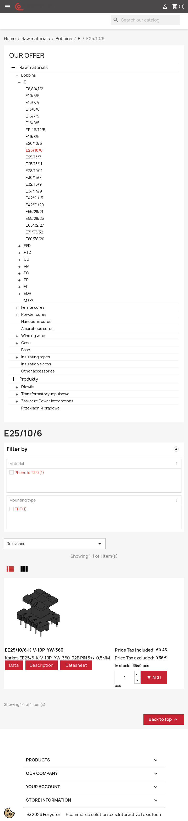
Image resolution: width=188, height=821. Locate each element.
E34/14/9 (34, 191)
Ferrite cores (33, 307)
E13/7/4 (32, 102)
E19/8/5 (32, 136)
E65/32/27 (35, 225)
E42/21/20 (35, 204)
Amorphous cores (37, 328)
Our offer (26, 55)
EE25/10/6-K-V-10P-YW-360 (34, 650)
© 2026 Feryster (44, 814)
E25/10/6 (34, 150)
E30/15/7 (33, 177)
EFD (27, 245)
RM (26, 266)
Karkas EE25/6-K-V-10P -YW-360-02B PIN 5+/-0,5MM (57, 658)
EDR (27, 293)
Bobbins (28, 75)
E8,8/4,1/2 (34, 88)
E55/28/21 (34, 211)
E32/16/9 (34, 184)
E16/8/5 (32, 122)
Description (41, 665)
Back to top (164, 719)
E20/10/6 (34, 143)
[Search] (145, 20)
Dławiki (27, 386)
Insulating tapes (35, 356)
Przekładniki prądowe (40, 408)
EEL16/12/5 (35, 129)
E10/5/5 (32, 95)
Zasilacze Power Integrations (47, 400)
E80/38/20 (35, 238)
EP (26, 286)
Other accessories (38, 371)
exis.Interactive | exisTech (135, 814)
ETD (27, 252)
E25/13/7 (33, 156)
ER (26, 279)
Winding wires (33, 335)
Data (14, 665)
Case (26, 342)
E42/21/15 (34, 197)
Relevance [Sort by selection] (55, 544)
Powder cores (33, 314)
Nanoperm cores (36, 321)
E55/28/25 (35, 218)
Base (25, 349)
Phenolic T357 (29, 472)
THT (21, 509)
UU (26, 259)
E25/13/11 (34, 163)
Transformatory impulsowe (45, 393)
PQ (26, 272)
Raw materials (33, 67)
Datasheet (76, 665)
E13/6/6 (33, 109)
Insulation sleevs (36, 363)
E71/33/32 (34, 232)
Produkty (28, 379)
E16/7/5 (32, 116)
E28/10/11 (34, 170)
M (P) (28, 300)
